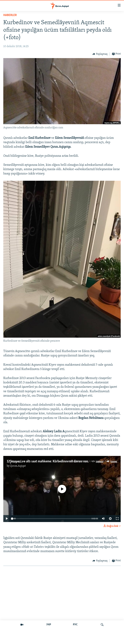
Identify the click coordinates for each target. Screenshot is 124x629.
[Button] (100, 54)
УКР (48, 624)
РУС (75, 624)
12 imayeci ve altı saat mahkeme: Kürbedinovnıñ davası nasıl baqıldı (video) (58, 461)
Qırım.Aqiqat (18, 466)
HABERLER (10, 15)
